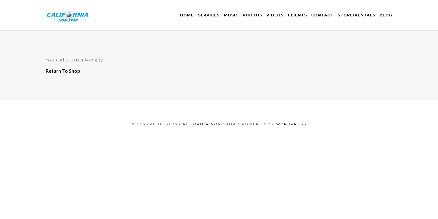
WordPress (291, 124)
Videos (274, 15)
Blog (386, 15)
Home (187, 15)
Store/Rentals (356, 15)
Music (231, 15)
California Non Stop (207, 124)
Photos (252, 15)
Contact (322, 15)
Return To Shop (63, 71)
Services (209, 15)
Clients (297, 15)
